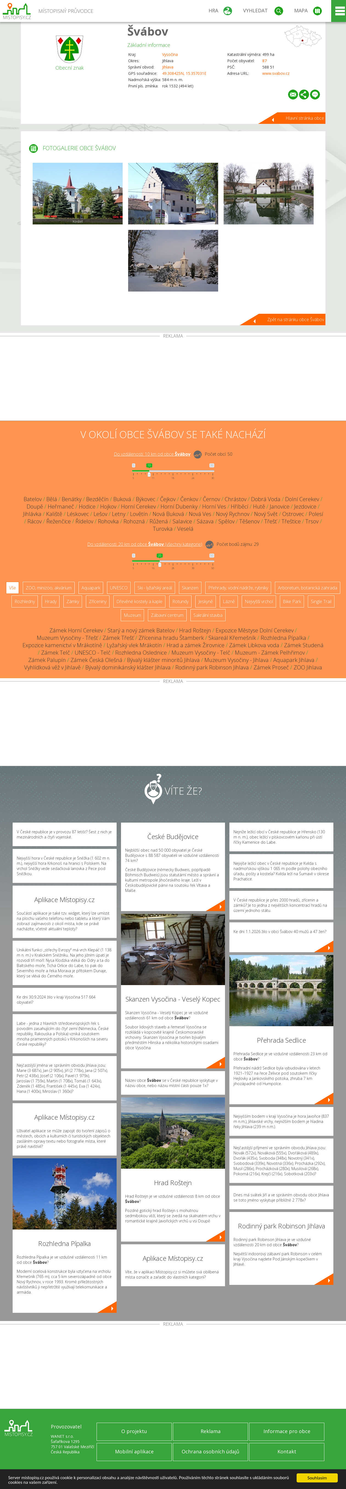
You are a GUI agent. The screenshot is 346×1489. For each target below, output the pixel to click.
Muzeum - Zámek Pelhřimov (270, 652)
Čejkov (168, 499)
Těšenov (249, 521)
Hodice (87, 506)
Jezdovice (305, 506)
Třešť (270, 521)
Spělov (226, 521)
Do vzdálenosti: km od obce (152, 454)
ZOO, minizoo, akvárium (49, 588)
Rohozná (134, 521)
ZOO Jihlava (308, 667)
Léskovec (78, 514)
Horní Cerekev (138, 506)
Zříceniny (97, 601)
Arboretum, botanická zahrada (307, 588)
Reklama (211, 1431)
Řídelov (84, 521)
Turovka (163, 528)
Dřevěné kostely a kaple (139, 601)
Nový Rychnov (232, 514)
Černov (211, 499)
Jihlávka (32, 514)
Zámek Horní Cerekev (76, 630)
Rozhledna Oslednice (141, 652)
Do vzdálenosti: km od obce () (144, 544)
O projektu (134, 1431)
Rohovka (108, 521)
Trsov (312, 521)
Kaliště (54, 514)
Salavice (182, 521)
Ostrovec (293, 514)
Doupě (35, 506)
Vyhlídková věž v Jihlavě (52, 667)
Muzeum (132, 615)
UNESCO (119, 588)
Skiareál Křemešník (232, 637)
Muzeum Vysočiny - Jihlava (236, 660)
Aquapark (90, 588)
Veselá (185, 528)
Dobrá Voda (265, 499)
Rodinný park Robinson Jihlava (212, 667)
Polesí (316, 514)
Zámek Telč (55, 652)
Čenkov (189, 499)
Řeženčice (58, 521)
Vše (12, 588)
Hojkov (108, 506)
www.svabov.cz (275, 73)
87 (264, 60)
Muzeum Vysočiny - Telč (200, 652)
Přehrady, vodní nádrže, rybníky (238, 588)
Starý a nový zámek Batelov (141, 630)
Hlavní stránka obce (305, 118)
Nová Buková (168, 514)
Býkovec (145, 499)
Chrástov (235, 499)
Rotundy (180, 601)
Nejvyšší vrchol (259, 601)
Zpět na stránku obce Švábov (295, 319)
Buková (122, 499)
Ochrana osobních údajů (210, 1451)
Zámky (72, 601)
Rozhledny (25, 601)
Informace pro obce (286, 1431)
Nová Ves (200, 514)
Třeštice (291, 521)
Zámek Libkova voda (254, 645)
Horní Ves (214, 506)
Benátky (71, 499)
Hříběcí (239, 506)
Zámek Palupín (47, 660)
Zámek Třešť (118, 637)
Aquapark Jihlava (293, 660)
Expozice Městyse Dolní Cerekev (255, 630)
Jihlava (167, 67)
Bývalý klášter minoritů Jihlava (163, 660)
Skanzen (190, 588)
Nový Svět (266, 514)
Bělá (51, 499)
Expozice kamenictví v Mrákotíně (62, 645)
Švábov (147, 31)
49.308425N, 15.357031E (184, 73)
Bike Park (292, 601)
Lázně (229, 601)
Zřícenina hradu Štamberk (171, 637)
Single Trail (321, 601)
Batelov (33, 499)
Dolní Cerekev (302, 499)
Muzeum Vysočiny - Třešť (67, 637)
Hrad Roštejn (195, 630)
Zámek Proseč (271, 667)
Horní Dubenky (179, 506)
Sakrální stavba (208, 615)
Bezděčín (97, 499)
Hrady (51, 601)
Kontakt (286, 1451)
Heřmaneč (61, 506)
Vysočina (170, 54)
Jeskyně (205, 601)
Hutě (259, 506)
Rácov (34, 521)
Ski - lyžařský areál (154, 588)
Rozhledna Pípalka (283, 637)
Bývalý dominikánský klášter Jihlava (128, 667)
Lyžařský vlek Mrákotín (134, 645)
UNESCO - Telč (93, 652)
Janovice (279, 506)
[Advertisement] (173, 379)
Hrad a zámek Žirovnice (195, 645)
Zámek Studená (304, 645)
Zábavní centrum (167, 615)
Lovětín (139, 514)
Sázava (205, 521)
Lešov (100, 514)
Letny (118, 514)
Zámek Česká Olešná (96, 660)
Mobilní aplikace (134, 1451)
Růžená (159, 521)
